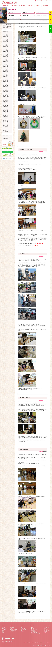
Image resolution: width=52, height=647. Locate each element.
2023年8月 (5, 70)
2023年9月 (5, 69)
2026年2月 (5, 35)
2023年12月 (5, 65)
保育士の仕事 (23, 628)
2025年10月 (5, 39)
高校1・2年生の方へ (15, 5)
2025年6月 (5, 44)
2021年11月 (5, 96)
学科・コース (15, 8)
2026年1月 (5, 36)
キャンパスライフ (44, 8)
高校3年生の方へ (5, 5)
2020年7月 (5, 115)
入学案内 (34, 8)
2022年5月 (5, 89)
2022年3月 (5, 91)
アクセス (25, 642)
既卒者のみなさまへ (33, 630)
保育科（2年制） (12, 627)
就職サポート (23, 627)
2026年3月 (5, 34)
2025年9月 (5, 40)
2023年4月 (5, 75)
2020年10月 (5, 111)
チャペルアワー (5, 137)
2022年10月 (5, 82)
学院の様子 (5, 135)
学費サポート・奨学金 (34, 629)
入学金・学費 (32, 628)
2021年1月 (5, 107)
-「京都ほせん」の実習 (13, 630)
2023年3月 (5, 76)
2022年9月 (5, 84)
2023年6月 (5, 72)
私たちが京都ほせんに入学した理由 (35, 633)
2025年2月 (5, 49)
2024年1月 (5, 64)
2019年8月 (5, 126)
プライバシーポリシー (46, 642)
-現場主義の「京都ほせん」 (14, 629)
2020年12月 (5, 109)
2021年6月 (5, 102)
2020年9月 (5, 112)
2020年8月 (5, 114)
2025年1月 (5, 50)
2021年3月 (5, 106)
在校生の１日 (46, 628)
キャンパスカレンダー (47, 627)
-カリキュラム (12, 628)
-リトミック (11, 631)
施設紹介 (3, 631)
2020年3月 (5, 117)
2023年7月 (5, 71)
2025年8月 (5, 41)
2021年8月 (5, 100)
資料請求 (29, 642)
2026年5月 (5, 31)
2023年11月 (5, 66)
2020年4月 (5, 116)
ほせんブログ (7, 11)
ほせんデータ (46, 629)
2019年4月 (5, 131)
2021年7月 (5, 101)
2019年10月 (5, 124)
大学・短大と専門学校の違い (35, 632)
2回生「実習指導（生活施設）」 (25, 253)
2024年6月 (5, 59)
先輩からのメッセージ (24, 629)
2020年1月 (5, 120)
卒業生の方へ (38, 5)
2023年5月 (5, 74)
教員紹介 (3, 630)
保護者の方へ (30, 5)
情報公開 (3, 632)
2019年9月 (5, 125)
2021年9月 (5, 99)
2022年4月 (5, 90)
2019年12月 (5, 121)
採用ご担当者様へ (46, 5)
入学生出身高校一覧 (46, 630)
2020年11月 (5, 110)
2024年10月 (5, 54)
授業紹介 (4, 138)
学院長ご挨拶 (3, 627)
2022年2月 (5, 92)
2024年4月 (5, 61)
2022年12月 (5, 80)
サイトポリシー (39, 642)
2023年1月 (5, 79)
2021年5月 (5, 104)
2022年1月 (5, 94)
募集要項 (32, 627)
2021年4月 (5, 105)
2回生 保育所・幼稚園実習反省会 (25, 397)
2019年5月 (5, 130)
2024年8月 (5, 56)
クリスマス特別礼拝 (22, 18)
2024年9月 (5, 55)
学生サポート (46, 632)
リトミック (22, 631)
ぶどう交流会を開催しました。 (24, 449)
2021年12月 (5, 95)
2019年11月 (5, 122)
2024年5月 (5, 60)
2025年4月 (5, 46)
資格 (21, 630)
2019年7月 (5, 127)
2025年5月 (5, 45)
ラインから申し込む (35, 245)
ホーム (3, 11)
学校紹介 (6, 8)
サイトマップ (34, 642)
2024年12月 (5, 51)
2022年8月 (5, 85)
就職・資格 (25, 8)
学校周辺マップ (46, 631)
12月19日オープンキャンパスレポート (26, 149)
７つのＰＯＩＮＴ (4, 629)
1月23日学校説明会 (40, 243)
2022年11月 (5, 81)
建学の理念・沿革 (4, 628)
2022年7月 (5, 86)
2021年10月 (5, 97)
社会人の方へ (23, 5)
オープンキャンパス (33, 631)
